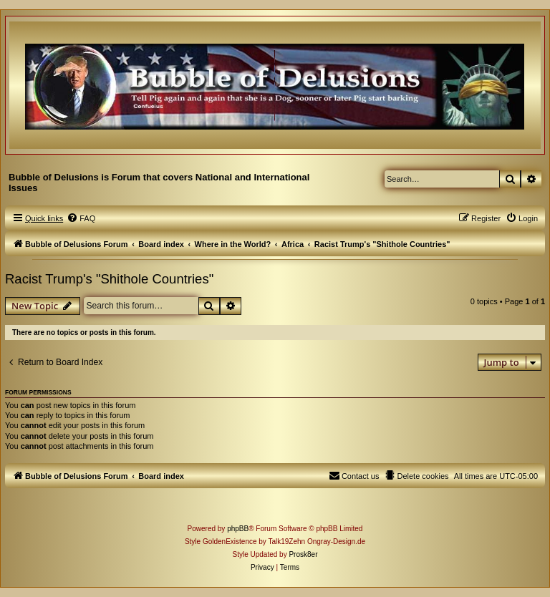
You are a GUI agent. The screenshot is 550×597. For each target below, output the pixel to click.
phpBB (238, 529)
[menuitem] (81, 218)
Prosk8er (303, 554)
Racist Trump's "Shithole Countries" (109, 278)
